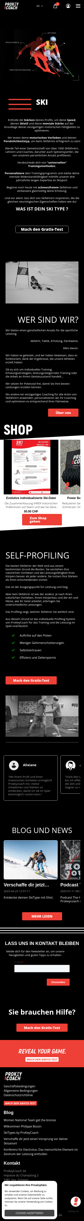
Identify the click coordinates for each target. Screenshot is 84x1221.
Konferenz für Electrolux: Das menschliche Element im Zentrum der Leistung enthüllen (41, 1152)
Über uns (63, 412)
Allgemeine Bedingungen (21, 1091)
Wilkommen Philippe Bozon (22, 1126)
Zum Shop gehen (38, 519)
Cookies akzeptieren (29, 1213)
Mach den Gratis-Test (42, 229)
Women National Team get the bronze (30, 1120)
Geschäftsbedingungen (19, 1086)
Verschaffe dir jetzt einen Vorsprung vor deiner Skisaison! (36, 1141)
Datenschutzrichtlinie (18, 1095)
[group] (31, 778)
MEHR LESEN (42, 916)
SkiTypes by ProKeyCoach (21, 1133)
